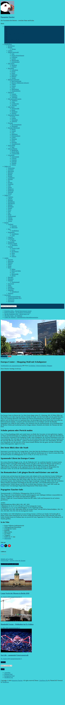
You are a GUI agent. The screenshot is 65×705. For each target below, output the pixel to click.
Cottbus (10, 50)
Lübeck (10, 198)
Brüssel (10, 176)
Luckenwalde (15, 153)
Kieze (9, 31)
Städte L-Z (7, 195)
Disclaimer (11, 301)
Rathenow (14, 75)
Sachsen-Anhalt (12, 243)
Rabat (9, 214)
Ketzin (13, 71)
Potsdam (10, 123)
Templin (14, 163)
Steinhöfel (14, 111)
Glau (13, 54)
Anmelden (7, 672)
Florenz (10, 182)
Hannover (11, 189)
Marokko (10, 277)
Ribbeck (14, 76)
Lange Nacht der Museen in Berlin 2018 (15, 593)
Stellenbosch (15, 291)
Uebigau (14, 67)
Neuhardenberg (16, 91)
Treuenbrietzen (16, 144)
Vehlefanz (14, 97)
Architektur (11, 28)
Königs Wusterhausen (18, 55)
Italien (10, 264)
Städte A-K (7, 166)
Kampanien (11, 232)
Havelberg (14, 245)
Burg (13, 147)
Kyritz (13, 116)
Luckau (14, 58)
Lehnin (14, 137)
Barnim (10, 47)
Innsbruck (11, 190)
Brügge (10, 174)
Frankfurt (10, 184)
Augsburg (11, 169)
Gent (9, 185)
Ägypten (10, 259)
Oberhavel (11, 92)
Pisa (9, 213)
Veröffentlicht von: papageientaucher (11, 365)
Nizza (9, 210)
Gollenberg (15, 70)
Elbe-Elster (11, 63)
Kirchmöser (11, 46)
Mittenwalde (15, 60)
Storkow (14, 113)
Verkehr (10, 42)
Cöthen (14, 84)
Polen (9, 285)
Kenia (9, 266)
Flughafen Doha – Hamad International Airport (17, 311)
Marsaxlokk (15, 274)
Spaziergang (11, 41)
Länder (6, 258)
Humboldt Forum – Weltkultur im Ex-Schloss (17, 624)
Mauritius (10, 279)
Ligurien (10, 237)
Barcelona (11, 171)
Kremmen (14, 95)
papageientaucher (16, 597)
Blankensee (15, 150)
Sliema (13, 275)
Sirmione (14, 226)
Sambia (10, 287)
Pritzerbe (14, 142)
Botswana (11, 261)
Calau (13, 102)
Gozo (13, 272)
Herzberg (14, 65)
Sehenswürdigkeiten (14, 39)
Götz (13, 132)
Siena (13, 253)
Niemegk (14, 139)
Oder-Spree (11, 107)
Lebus (13, 87)
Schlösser (10, 38)
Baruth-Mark (15, 152)
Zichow (14, 165)
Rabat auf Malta (16, 271)
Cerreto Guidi (15, 248)
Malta (9, 267)
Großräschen (15, 103)
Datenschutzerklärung (14, 296)
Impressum (7, 295)
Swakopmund (12, 216)
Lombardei (11, 238)
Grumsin (14, 160)
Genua (10, 187)
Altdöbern (14, 100)
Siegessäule (7, 538)
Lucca (13, 250)
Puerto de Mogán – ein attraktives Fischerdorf (17, 312)
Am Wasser (11, 30)
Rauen (13, 110)
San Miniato (15, 251)
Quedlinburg (15, 230)
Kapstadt (10, 192)
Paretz (13, 73)
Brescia (14, 240)
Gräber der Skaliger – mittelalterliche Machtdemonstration (21, 317)
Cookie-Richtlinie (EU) (14, 298)
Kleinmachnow (16, 136)
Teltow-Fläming (12, 148)
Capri (13, 235)
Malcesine (14, 227)
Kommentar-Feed (9, 676)
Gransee (14, 94)
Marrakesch (11, 203)
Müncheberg (15, 89)
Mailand (10, 200)
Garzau (14, 86)
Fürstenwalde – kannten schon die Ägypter (13, 560)
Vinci (13, 255)
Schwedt (14, 161)
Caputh (14, 131)
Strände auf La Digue (7, 559)
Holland (10, 263)
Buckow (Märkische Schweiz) (20, 83)
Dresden (10, 179)
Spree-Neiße (11, 145)
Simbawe (10, 293)
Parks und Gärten (13, 36)
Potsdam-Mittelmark (14, 128)
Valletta (10, 218)
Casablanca (11, 177)
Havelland (11, 68)
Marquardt (15, 126)
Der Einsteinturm (16, 124)
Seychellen (11, 288)
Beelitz (14, 129)
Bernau (14, 49)
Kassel (10, 193)
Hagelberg (14, 134)
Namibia (10, 280)
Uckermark (11, 155)
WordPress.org (8, 677)
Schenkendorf (16, 62)
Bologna (10, 173)
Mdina (13, 269)
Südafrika (10, 290)
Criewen (14, 158)
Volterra (14, 256)
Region (6, 222)
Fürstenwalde (15, 108)
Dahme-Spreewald (13, 52)
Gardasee (10, 224)
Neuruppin (15, 120)
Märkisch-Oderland (13, 79)
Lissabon (10, 197)
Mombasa (11, 206)
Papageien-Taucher (8, 17)
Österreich (11, 283)
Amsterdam (11, 168)
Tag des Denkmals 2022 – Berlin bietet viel (16, 314)
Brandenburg (8, 44)
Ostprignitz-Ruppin (13, 115)
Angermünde (15, 157)
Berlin (6, 26)
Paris (9, 211)
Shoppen (49, 365)
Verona (10, 221)
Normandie (11, 242)
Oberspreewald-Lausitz (14, 99)
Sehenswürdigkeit (41, 365)
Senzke (14, 78)
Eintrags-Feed (8, 674)
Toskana (10, 247)
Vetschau (14, 105)
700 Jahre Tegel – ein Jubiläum (13, 316)
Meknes (10, 205)
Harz (9, 229)
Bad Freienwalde (16, 81)
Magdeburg (11, 201)
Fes (9, 181)
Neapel (10, 208)
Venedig (10, 219)
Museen (10, 34)
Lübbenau (14, 57)
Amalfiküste (15, 234)
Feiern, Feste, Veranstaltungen (16, 33)
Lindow (14, 118)
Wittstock (14, 121)
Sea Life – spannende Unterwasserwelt (14, 655)
